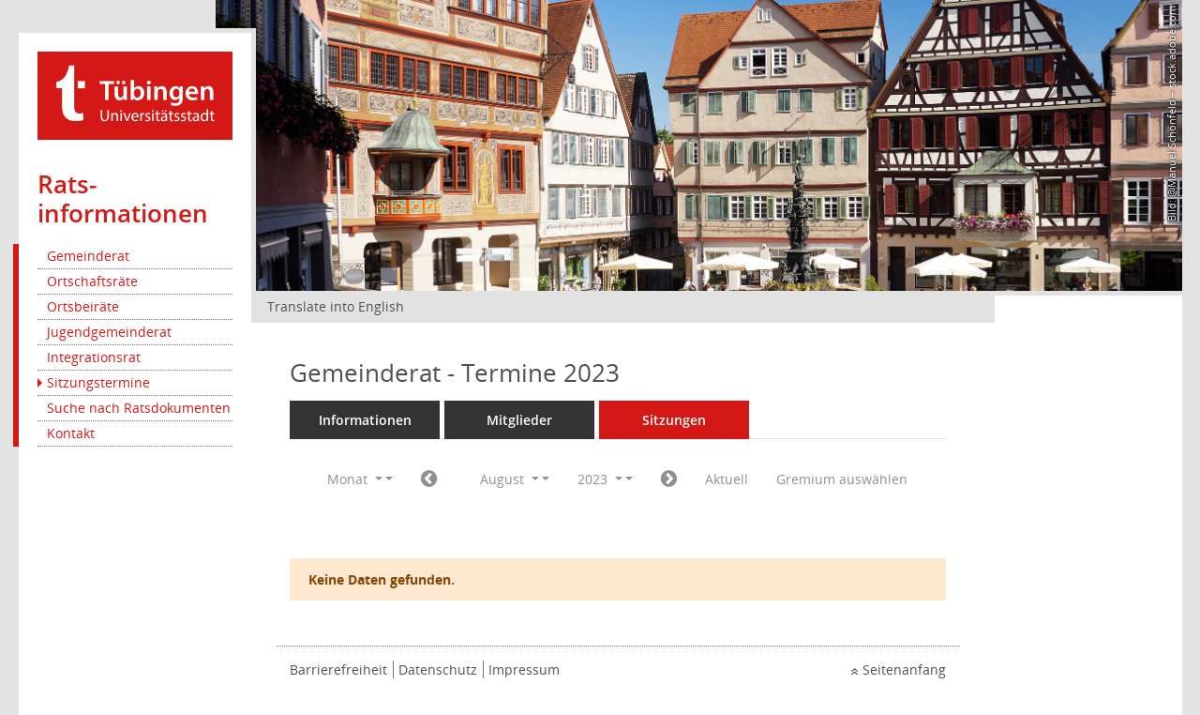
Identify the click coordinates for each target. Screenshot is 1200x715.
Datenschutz (437, 669)
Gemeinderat (88, 256)
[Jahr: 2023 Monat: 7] (429, 479)
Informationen (365, 420)
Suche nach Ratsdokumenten (139, 408)
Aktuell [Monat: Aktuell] (726, 479)
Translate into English (335, 306)
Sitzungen (674, 420)
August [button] (509, 479)
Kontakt (71, 433)
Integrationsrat (94, 357)
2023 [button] (600, 479)
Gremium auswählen (842, 479)
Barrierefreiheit (338, 669)
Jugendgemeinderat (109, 332)
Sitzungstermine (98, 382)
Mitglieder (519, 420)
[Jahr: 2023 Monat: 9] (669, 479)
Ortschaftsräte (92, 281)
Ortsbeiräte (83, 306)
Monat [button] (354, 479)
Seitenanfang (904, 669)
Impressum (524, 669)
